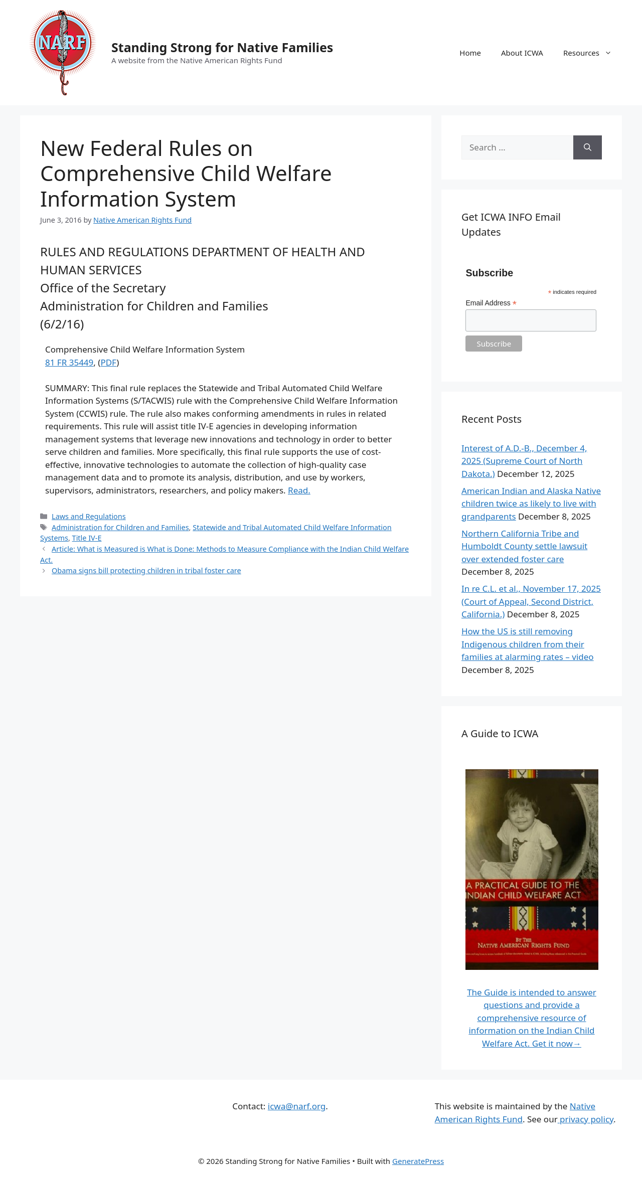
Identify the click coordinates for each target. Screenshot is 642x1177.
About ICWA (522, 53)
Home (470, 53)
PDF (108, 362)
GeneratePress (418, 1161)
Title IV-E (87, 538)
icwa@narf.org (297, 1106)
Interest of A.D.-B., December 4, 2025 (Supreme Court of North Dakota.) (524, 460)
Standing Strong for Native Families (222, 47)
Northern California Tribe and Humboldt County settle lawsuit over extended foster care (524, 546)
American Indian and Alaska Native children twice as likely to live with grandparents (531, 503)
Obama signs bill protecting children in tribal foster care (146, 570)
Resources (592, 53)
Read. (299, 490)
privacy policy (585, 1119)
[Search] (587, 147)
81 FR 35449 (69, 362)
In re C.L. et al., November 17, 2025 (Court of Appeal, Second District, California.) (531, 601)
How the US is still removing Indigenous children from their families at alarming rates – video (527, 643)
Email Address (491, 303)
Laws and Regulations (89, 516)
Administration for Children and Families (120, 527)
